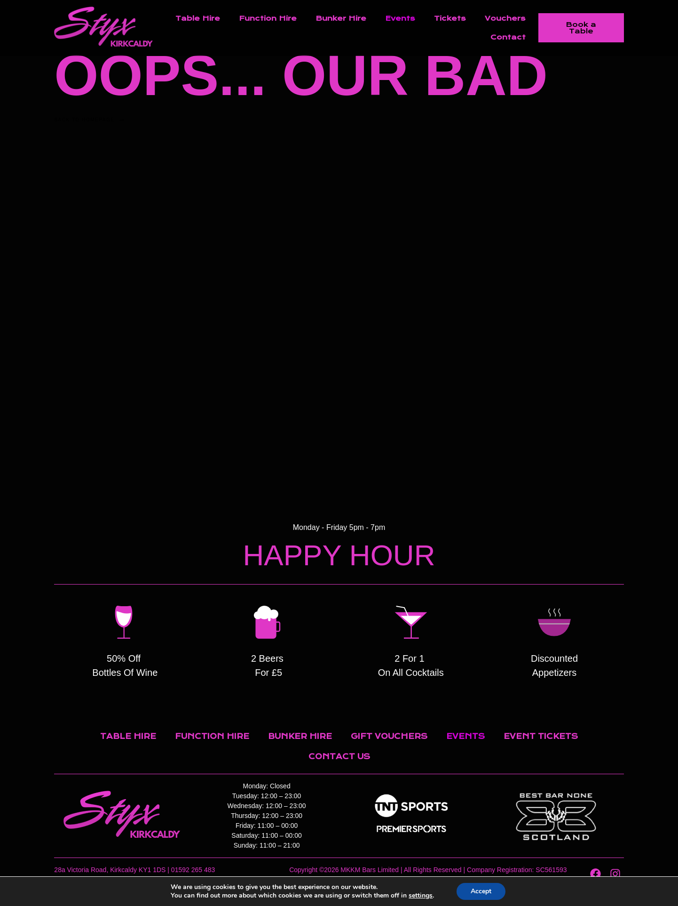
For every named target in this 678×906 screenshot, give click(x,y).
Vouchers (505, 18)
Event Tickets (541, 736)
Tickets (450, 18)
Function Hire (268, 18)
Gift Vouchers (389, 736)
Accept (481, 891)
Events (400, 18)
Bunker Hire (340, 18)
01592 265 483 (193, 870)
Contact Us (339, 756)
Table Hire (197, 18)
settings (421, 895)
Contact (508, 37)
